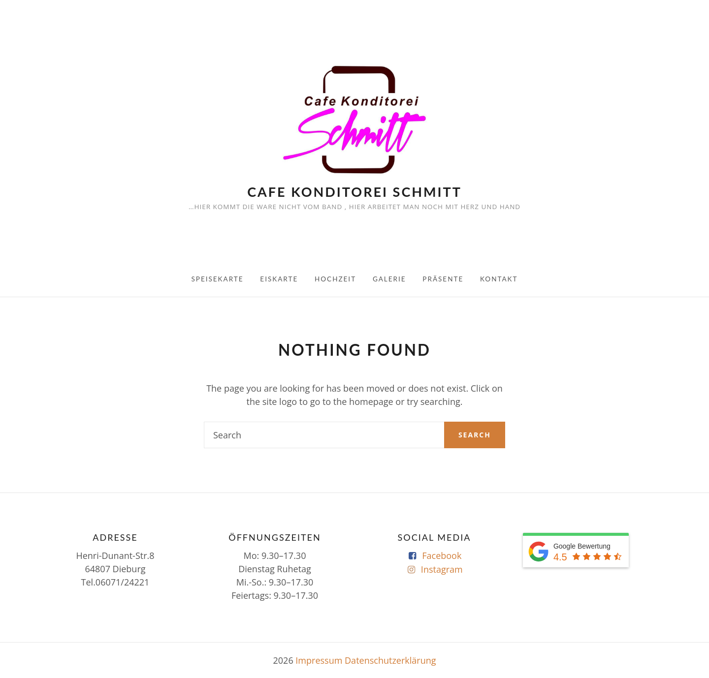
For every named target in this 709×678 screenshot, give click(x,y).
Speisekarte (217, 279)
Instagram (442, 569)
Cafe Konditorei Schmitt (354, 192)
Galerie (389, 279)
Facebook (441, 555)
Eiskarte (279, 279)
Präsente (442, 279)
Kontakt (499, 279)
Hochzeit (335, 279)
